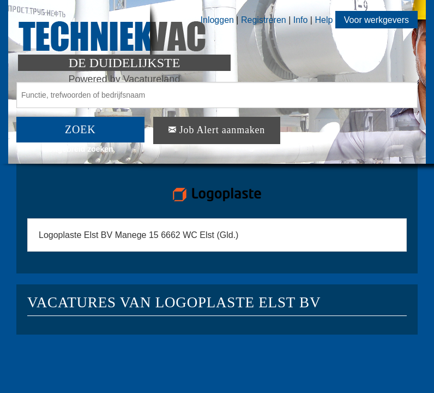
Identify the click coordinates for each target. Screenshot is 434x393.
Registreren (264, 20)
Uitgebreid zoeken (80, 149)
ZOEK (80, 129)
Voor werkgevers (376, 20)
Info (300, 20)
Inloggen (217, 20)
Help (324, 20)
